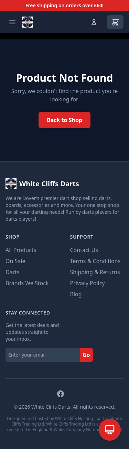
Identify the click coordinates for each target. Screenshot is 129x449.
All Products (21, 250)
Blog (76, 294)
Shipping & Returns (95, 272)
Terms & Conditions (95, 261)
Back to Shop (64, 120)
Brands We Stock (27, 283)
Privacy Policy (87, 283)
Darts (13, 272)
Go (86, 355)
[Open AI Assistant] (110, 430)
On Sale (15, 261)
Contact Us (84, 250)
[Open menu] (12, 22)
